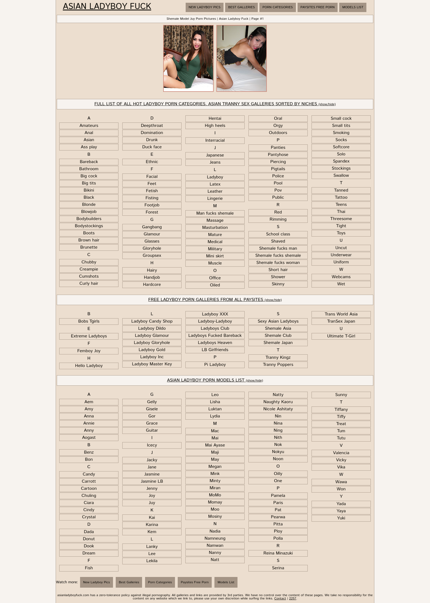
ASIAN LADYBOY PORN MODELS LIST (215, 380)
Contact (280, 598)
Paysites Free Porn (318, 7)
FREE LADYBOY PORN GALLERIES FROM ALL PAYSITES (215, 300)
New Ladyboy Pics (204, 7)
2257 (292, 598)
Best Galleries (241, 7)
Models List (352, 7)
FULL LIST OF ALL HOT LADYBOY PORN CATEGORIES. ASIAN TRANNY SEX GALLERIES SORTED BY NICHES (215, 104)
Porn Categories (277, 7)
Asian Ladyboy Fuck (107, 7)
